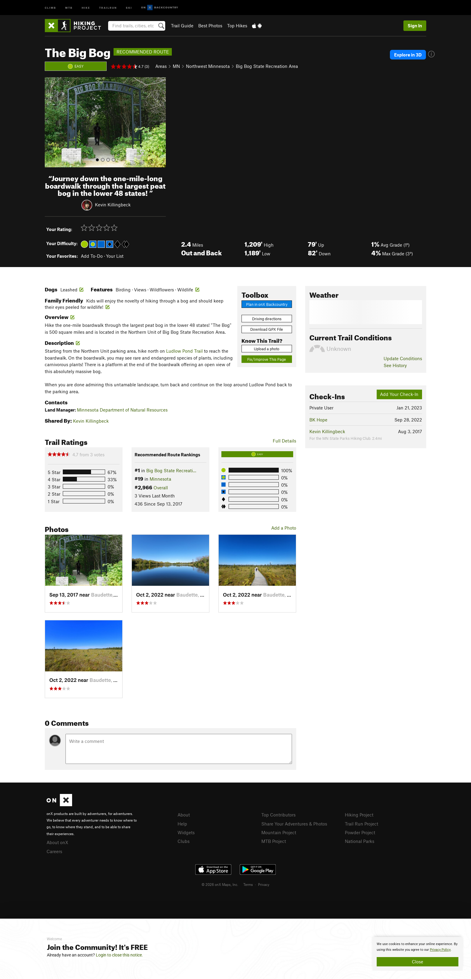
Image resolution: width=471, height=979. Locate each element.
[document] (417, 953)
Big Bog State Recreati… (171, 470)
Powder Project (360, 832)
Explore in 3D (408, 54)
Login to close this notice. (119, 955)
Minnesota (160, 479)
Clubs (184, 841)
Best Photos (210, 25)
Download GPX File (266, 329)
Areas (161, 66)
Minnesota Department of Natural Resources (122, 409)
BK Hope (318, 419)
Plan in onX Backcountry (266, 304)
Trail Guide (182, 25)
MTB (69, 7)
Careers (54, 851)
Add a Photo (283, 528)
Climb (50, 7)
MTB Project (273, 841)
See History (395, 365)
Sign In (415, 25)
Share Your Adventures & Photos (294, 823)
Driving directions (266, 318)
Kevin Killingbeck (113, 204)
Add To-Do (92, 256)
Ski (129, 7)
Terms (248, 884)
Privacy (263, 884)
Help (182, 823)
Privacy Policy (440, 950)
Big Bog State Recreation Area (267, 66)
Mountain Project (278, 832)
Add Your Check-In (399, 394)
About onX (57, 842)
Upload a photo (266, 348)
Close (417, 961)
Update (403, 358)
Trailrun (108, 7)
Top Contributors (278, 814)
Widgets (186, 832)
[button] (51, 122)
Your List (114, 256)
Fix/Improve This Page (266, 359)
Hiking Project (359, 814)
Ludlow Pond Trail (184, 351)
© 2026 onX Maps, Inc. (220, 884)
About (184, 814)
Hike (86, 7)
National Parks (359, 841)
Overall (160, 487)
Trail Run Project (361, 823)
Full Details (284, 440)
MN (176, 66)
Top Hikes (237, 25)
